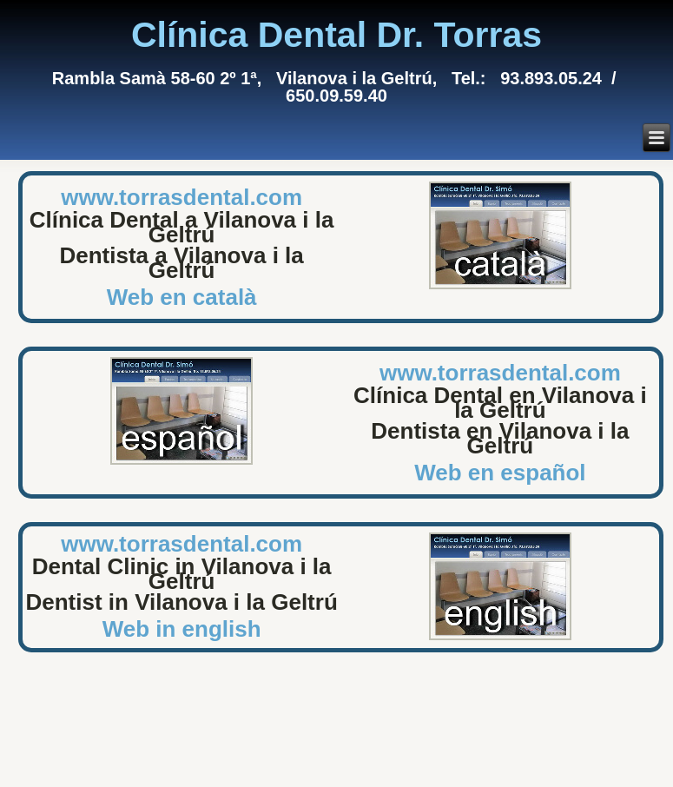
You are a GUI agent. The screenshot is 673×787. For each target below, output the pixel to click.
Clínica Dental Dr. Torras (336, 35)
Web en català (182, 297)
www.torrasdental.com (181, 197)
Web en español (499, 473)
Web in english (181, 629)
